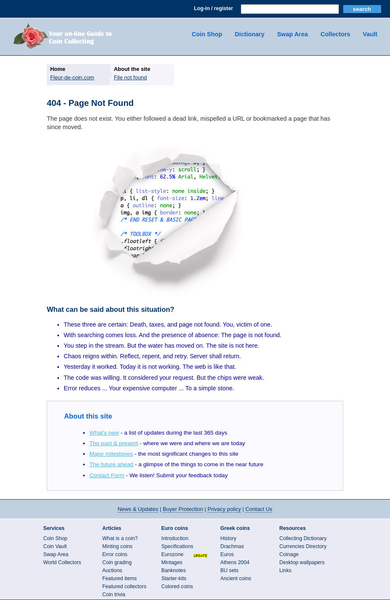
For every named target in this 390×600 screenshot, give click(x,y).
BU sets (230, 570)
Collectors (335, 34)
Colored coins (177, 586)
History (229, 538)
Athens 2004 (235, 562)
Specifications (177, 546)
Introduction (174, 538)
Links (286, 570)
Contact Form (106, 475)
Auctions (112, 570)
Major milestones (111, 454)
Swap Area (292, 34)
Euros (227, 554)
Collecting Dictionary (303, 538)
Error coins (114, 554)
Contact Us (258, 509)
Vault (370, 34)
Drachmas (232, 546)
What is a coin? (120, 538)
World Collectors (62, 562)
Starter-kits (173, 578)
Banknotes (173, 570)
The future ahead (111, 464)
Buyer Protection (183, 509)
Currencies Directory (303, 546)
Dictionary (249, 34)
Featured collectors (124, 586)
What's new (104, 433)
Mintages (172, 562)
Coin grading (117, 562)
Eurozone (172, 554)
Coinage (289, 554)
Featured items (119, 578)
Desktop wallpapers (302, 562)
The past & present (113, 443)
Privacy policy (224, 509)
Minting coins (117, 546)
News (138, 509)
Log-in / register (213, 8)
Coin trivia (114, 594)
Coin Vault (55, 546)
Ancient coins (236, 578)
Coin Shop (207, 34)
